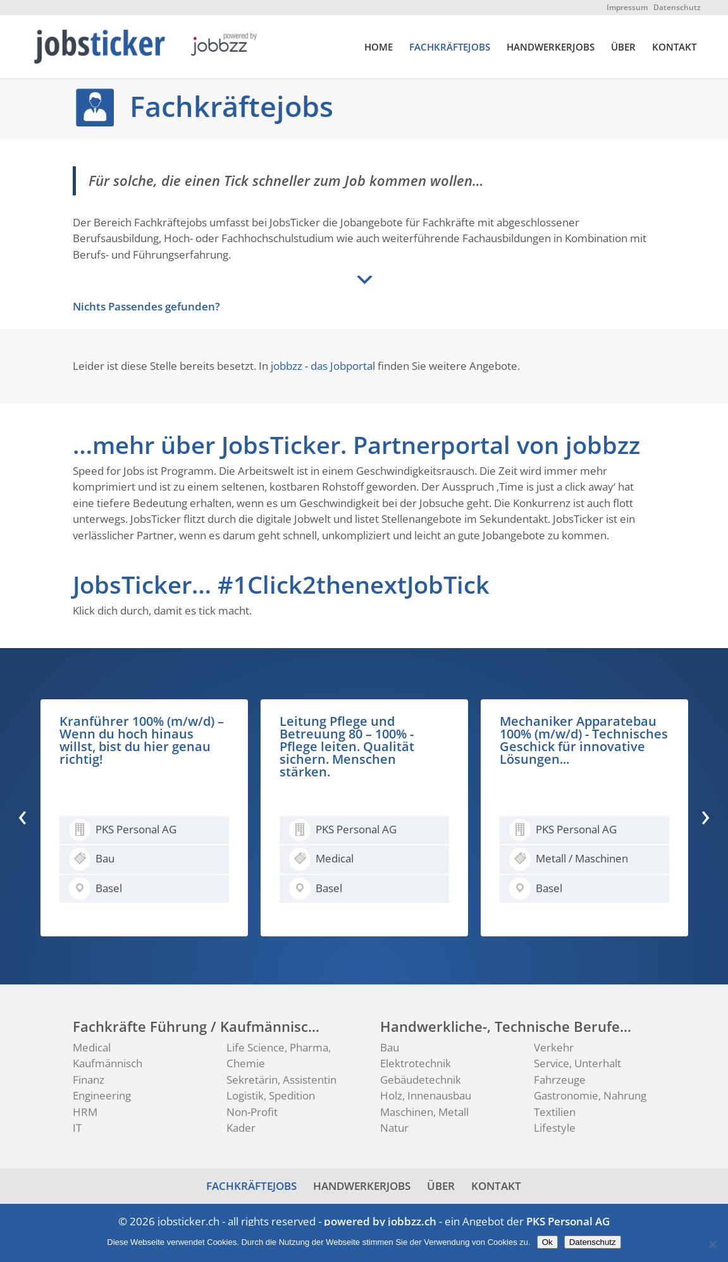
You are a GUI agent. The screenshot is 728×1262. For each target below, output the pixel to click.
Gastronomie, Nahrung (590, 1095)
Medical (92, 1047)
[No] (712, 1244)
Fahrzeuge (560, 1079)
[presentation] (22, 815)
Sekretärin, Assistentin (281, 1079)
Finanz (88, 1079)
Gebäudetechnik (420, 1079)
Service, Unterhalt (577, 1063)
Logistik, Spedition (270, 1095)
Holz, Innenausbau (425, 1095)
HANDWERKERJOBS (551, 47)
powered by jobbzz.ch (380, 1221)
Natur (394, 1127)
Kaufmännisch (107, 1063)
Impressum (627, 7)
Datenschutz (677, 7)
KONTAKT (674, 47)
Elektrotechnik (415, 1063)
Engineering (102, 1095)
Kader (241, 1127)
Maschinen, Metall (424, 1112)
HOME (378, 47)
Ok (547, 1242)
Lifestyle (555, 1127)
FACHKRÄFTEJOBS (449, 47)
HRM (85, 1112)
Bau (389, 1047)
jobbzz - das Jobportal (323, 365)
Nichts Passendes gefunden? (146, 306)
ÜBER (623, 47)
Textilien (555, 1112)
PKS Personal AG (568, 1221)
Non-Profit (252, 1112)
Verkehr (554, 1047)
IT (77, 1127)
